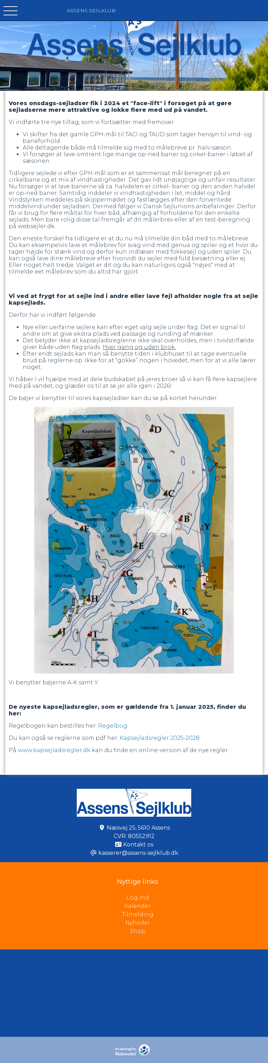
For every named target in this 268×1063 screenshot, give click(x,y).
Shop (138, 931)
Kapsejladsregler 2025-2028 (160, 738)
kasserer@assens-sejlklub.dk (138, 853)
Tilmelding (138, 914)
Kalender (137, 906)
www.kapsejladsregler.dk (54, 750)
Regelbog (112, 725)
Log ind (197, 898)
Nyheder (137, 922)
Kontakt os (138, 844)
